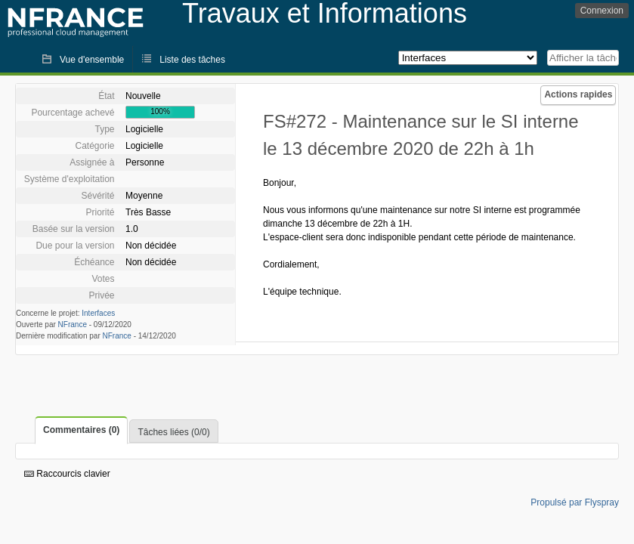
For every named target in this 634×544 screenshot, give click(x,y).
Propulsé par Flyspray (574, 502)
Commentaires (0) (81, 430)
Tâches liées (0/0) (173, 432)
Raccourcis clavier (67, 473)
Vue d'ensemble (92, 59)
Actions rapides (578, 94)
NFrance (72, 324)
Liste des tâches (192, 59)
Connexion (601, 10)
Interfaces (98, 313)
